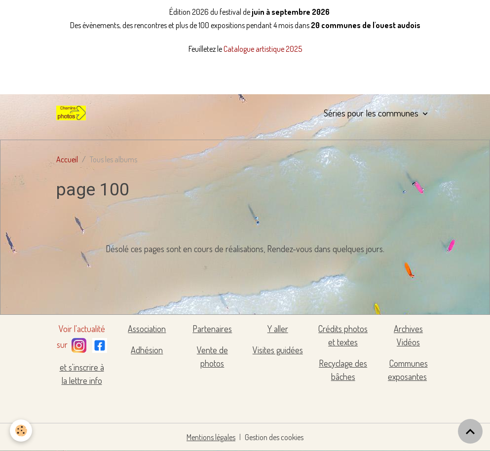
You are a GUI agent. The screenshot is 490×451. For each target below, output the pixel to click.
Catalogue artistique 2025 (263, 49)
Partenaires (212, 328)
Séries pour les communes (372, 113)
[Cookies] (21, 430)
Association (147, 328)
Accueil (67, 159)
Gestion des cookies (274, 437)
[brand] (73, 113)
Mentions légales (211, 437)
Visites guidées (278, 349)
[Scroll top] (470, 431)
